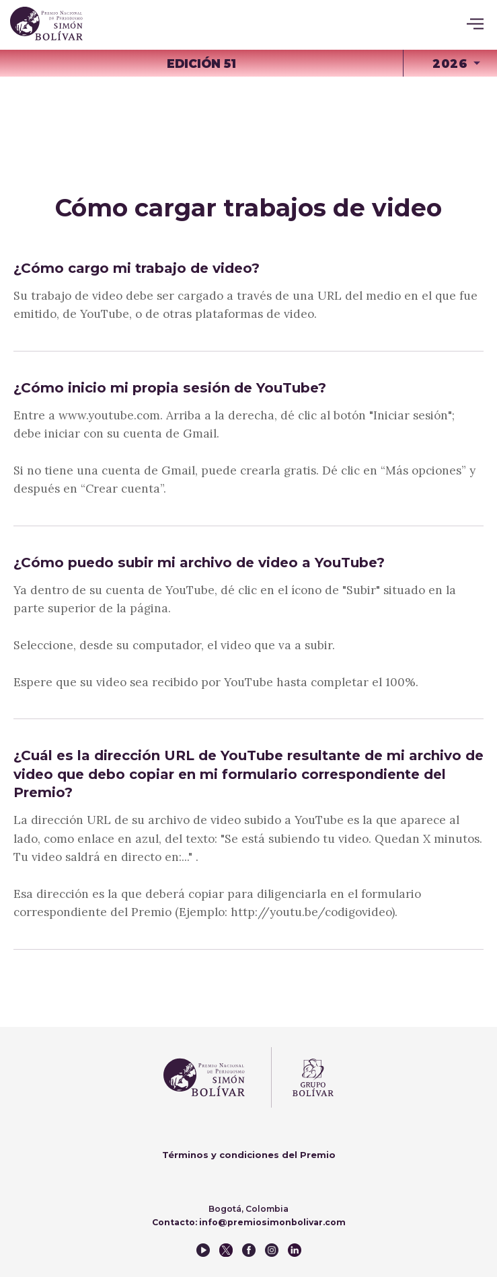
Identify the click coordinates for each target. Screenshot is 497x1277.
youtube (203, 1250)
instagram (271, 1250)
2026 (449, 63)
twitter (226, 1250)
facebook (249, 1250)
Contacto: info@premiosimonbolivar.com (249, 1222)
